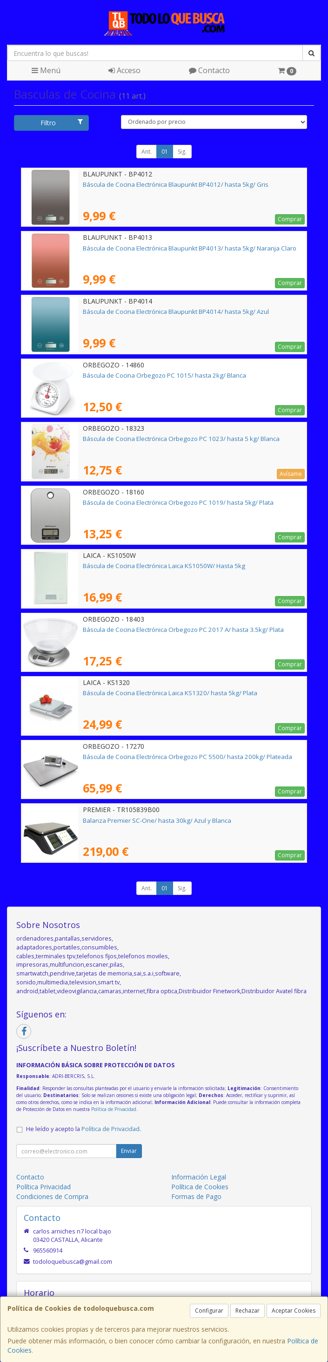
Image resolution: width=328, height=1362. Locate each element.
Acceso (124, 70)
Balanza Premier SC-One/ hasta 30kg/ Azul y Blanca (157, 820)
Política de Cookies (199, 1186)
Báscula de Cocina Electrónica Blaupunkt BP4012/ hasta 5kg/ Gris (175, 184)
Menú (46, 70)
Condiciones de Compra (52, 1196)
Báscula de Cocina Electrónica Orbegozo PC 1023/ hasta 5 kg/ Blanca (181, 438)
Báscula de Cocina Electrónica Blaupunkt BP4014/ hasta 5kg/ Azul (176, 311)
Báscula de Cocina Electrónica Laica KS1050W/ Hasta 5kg (164, 566)
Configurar (209, 1311)
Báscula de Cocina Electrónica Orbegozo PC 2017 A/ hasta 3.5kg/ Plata (183, 629)
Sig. (182, 152)
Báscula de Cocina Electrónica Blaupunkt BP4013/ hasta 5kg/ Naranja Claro (189, 248)
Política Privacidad (43, 1186)
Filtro (61, 122)
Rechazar (247, 1311)
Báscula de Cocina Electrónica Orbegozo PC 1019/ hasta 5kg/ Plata (178, 502)
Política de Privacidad (113, 1109)
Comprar (290, 219)
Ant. (146, 152)
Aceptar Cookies (293, 1311)
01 (164, 152)
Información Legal (198, 1176)
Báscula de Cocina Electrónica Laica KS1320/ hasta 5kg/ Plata (170, 693)
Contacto (209, 70)
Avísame (291, 474)
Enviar (129, 1151)
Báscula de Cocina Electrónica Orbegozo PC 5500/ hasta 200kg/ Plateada (187, 756)
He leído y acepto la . (83, 1129)
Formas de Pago (196, 1196)
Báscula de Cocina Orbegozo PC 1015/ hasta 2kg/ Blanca (164, 375)
